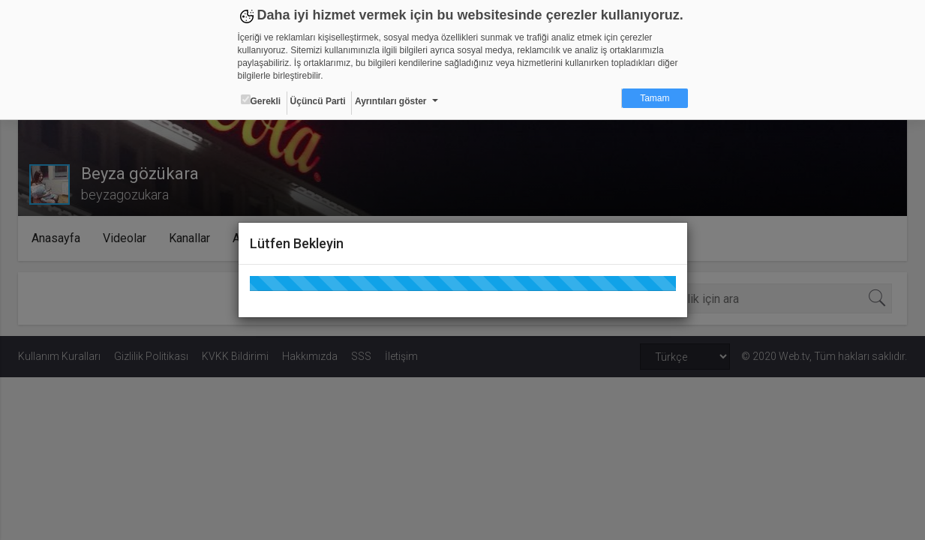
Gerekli (261, 100)
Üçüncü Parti (318, 101)
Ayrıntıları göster (391, 101)
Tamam (654, 98)
